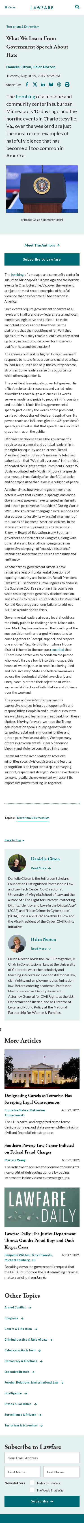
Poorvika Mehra (16, 1110)
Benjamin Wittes (17, 1255)
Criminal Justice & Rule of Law (28, 1339)
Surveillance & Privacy (22, 1414)
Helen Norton (44, 67)
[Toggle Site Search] (77, 7)
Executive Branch (19, 1371)
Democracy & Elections (23, 1361)
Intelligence (15, 1393)
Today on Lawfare (48, 1483)
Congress (14, 1318)
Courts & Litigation (20, 1329)
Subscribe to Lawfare (42, 259)
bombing (25, 96)
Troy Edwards (41, 1255)
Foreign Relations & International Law (34, 1382)
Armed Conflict (17, 1307)
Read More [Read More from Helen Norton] (38, 948)
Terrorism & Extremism (22, 26)
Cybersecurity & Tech (22, 1350)
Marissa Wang (15, 1160)
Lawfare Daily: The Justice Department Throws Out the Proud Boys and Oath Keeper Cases (39, 1240)
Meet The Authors (40, 245)
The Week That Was (50, 1490)
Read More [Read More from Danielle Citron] (38, 868)
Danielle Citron (18, 67)
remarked (57, 650)
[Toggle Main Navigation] (15, 7)
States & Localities (20, 1404)
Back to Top (12, 840)
